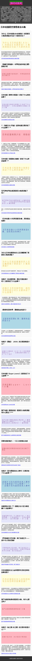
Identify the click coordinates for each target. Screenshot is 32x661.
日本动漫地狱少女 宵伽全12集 (8, 153)
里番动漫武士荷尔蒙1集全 (12, 16)
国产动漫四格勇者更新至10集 (8, 621)
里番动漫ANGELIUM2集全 (20, 8)
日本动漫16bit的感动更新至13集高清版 (10, 58)
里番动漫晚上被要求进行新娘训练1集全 (13, 18)
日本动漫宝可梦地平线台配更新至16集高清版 (11, 212)
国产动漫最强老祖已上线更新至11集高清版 (11, 435)
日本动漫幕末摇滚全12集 (14, 20)
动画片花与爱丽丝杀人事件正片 (8, 500)
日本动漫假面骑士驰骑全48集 (8, 185)
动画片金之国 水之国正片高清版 (8, 653)
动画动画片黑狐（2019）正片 (8, 367)
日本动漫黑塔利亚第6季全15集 (8, 335)
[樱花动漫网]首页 (6, 7)
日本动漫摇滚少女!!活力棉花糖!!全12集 (10, 532)
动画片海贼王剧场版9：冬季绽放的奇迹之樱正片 (12, 89)
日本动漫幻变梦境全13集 (15, 19)
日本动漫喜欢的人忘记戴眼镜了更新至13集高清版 (12, 273)
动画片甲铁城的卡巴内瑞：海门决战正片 (10, 564)
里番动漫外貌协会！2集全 (18, 7)
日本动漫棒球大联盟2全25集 (7, 119)
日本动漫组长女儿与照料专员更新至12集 (10, 593)
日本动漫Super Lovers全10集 (8, 404)
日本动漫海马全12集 (15, 14)
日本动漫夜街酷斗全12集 (15, 15)
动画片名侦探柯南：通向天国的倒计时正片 (11, 304)
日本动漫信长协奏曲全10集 (11, 12)
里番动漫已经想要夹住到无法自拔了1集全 (11, 465)
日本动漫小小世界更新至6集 (7, 246)
